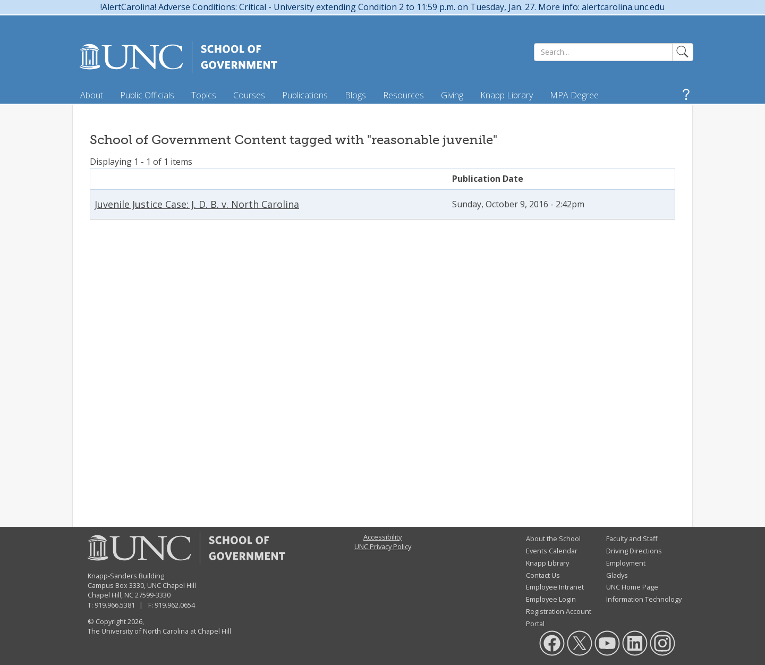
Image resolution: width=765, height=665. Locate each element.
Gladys (617, 575)
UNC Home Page (632, 587)
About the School (553, 538)
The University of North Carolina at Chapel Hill (159, 631)
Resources (403, 95)
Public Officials (147, 95)
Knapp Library (506, 95)
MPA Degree (574, 95)
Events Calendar (551, 550)
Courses (249, 95)
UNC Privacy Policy (382, 546)
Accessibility (382, 537)
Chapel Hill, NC (110, 595)
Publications (305, 95)
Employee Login (551, 599)
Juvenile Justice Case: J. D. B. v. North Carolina (197, 204)
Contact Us (543, 575)
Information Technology (644, 599)
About (91, 95)
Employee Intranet (555, 587)
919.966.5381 (115, 605)
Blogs (355, 95)
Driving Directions (634, 550)
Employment (625, 563)
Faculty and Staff (632, 538)
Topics (203, 95)
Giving (452, 95)
